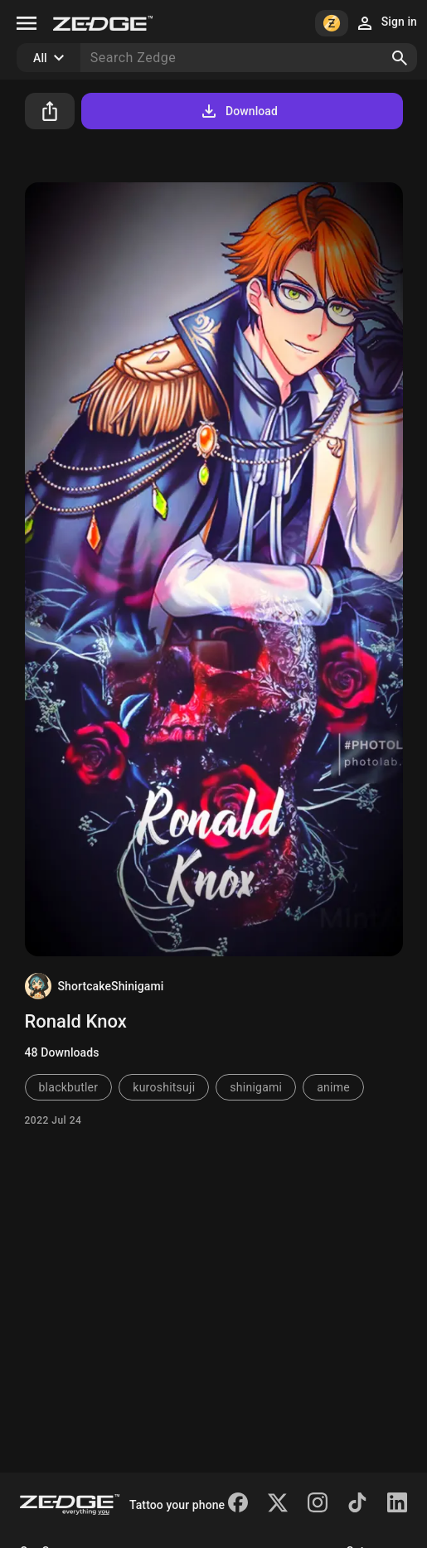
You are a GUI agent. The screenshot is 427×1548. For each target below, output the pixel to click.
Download (238, 111)
